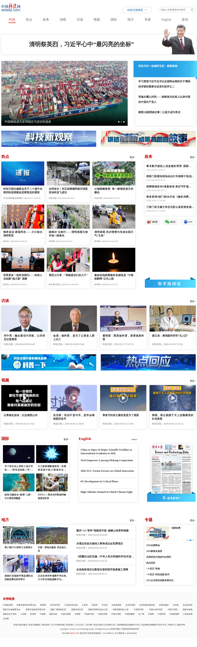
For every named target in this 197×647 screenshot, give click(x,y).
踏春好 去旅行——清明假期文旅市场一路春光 (68, 234)
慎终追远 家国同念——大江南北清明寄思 (22, 234)
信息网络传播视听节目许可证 (154, 625)
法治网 (6, 618)
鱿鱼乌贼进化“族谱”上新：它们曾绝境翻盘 (19, 496)
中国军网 (161, 614)
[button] (118, 122)
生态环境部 (130, 605)
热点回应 (150, 563)
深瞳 (63, 19)
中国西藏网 (129, 614)
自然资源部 (116, 605)
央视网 (77, 614)
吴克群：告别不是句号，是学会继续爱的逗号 (73, 417)
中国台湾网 (116, 614)
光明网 (151, 614)
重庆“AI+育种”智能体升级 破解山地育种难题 (102, 530)
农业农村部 (187, 605)
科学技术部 (55, 605)
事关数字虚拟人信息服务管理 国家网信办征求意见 (170, 166)
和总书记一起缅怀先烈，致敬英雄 (157, 66)
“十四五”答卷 (153, 568)
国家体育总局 (77, 609)
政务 (46, 19)
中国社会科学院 (155, 609)
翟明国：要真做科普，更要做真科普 (123, 337)
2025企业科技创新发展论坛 (160, 580)
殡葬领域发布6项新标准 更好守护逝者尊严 (170, 187)
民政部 (95, 605)
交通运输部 (164, 605)
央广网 (141, 614)
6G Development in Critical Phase (99, 481)
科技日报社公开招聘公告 (104, 625)
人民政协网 (187, 614)
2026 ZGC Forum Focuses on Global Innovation (107, 470)
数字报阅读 (170, 284)
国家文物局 (187, 609)
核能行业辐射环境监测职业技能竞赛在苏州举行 (19, 578)
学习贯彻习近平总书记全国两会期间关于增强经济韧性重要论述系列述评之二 (164, 84)
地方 (130, 19)
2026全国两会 (153, 545)
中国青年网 (89, 614)
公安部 (85, 605)
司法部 (105, 605)
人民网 (23, 614)
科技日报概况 (34, 625)
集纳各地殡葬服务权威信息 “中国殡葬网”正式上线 (113, 277)
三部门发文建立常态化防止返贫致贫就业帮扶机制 (170, 207)
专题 (147, 19)
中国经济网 (102, 614)
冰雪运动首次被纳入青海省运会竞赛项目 (99, 543)
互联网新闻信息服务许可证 (128, 625)
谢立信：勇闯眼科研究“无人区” (170, 335)
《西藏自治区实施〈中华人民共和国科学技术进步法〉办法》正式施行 (105, 557)
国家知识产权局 (10, 614)
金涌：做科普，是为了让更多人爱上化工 (73, 337)
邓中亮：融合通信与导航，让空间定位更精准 (24, 337)
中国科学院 (139, 609)
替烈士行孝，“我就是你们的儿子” (68, 275)
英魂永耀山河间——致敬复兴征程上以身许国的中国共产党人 (164, 99)
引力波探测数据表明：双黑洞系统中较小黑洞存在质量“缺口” (52, 468)
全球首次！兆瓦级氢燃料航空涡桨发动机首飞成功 (68, 190)
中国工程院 (172, 609)
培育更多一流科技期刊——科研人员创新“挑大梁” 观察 (22, 277)
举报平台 (172, 625)
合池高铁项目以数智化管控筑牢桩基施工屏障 (102, 569)
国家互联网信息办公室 (98, 609)
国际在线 (53, 614)
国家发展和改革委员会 (26, 605)
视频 (96, 19)
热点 (29, 19)
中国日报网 (66, 614)
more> (135, 439)
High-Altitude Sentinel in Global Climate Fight (107, 492)
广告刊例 (88, 625)
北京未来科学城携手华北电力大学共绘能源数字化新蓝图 (52, 578)
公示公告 (79, 625)
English (166, 19)
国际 (113, 19)
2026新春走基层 (154, 551)
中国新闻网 (174, 614)
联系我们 (70, 625)
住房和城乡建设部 (147, 605)
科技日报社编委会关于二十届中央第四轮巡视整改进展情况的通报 (22, 190)
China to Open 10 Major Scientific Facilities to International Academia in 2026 (106, 451)
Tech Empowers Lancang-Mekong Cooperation (107, 460)
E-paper (171, 498)
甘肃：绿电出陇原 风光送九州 (52, 549)
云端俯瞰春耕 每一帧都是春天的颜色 (113, 190)
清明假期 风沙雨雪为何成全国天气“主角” (113, 234)
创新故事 (175, 528)
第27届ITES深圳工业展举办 (18, 547)
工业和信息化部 (71, 605)
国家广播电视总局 (58, 609)
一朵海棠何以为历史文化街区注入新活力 (31, 121)
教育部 (43, 605)
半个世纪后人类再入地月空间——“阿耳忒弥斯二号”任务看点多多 (19, 468)
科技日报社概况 (20, 625)
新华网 (33, 614)
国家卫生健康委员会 (11, 609)
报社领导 (46, 625)
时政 (12, 19)
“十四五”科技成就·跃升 (158, 574)
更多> (132, 157)
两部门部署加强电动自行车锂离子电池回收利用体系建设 (170, 176)
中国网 (43, 614)
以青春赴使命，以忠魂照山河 (20, 415)
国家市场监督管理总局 (35, 609)
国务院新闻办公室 (120, 609)
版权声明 (181, 625)
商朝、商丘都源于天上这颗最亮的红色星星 (172, 417)
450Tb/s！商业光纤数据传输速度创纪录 (52, 496)
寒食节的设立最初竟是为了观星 (121, 415)
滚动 (185, 19)
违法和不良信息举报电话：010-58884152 (97, 633)
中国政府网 (8, 605)
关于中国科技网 (58, 625)
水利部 (176, 605)
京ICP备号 (70, 633)
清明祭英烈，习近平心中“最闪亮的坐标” (81, 44)
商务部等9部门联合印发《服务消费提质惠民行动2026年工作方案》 (170, 197)
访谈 (80, 19)
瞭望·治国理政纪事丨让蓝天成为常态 (159, 112)
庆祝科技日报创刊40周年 (158, 557)
